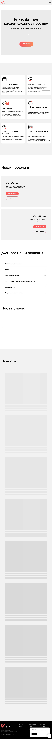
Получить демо (40, 231)
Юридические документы (5, 730)
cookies (39, 730)
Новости (30, 726)
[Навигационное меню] (50, 2)
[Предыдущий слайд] (2, 327)
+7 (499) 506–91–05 (43, 726)
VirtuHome (20, 728)
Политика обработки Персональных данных (9, 731)
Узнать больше (39, 226)
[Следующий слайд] (50, 327)
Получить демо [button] (12, 198)
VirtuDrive (20, 726)
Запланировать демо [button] (26, 44)
